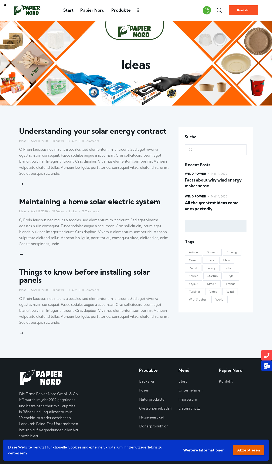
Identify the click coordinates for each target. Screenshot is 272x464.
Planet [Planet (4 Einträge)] (193, 268)
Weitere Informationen (203, 450)
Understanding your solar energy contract (92, 131)
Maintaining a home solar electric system (90, 201)
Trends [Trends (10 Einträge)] (230, 283)
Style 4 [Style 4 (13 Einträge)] (212, 283)
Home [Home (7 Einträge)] (210, 260)
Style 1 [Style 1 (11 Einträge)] (231, 276)
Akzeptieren (248, 450)
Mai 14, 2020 (219, 173)
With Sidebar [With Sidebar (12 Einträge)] (197, 299)
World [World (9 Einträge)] (219, 299)
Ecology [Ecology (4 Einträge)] (232, 252)
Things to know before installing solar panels (84, 276)
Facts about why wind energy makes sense (213, 183)
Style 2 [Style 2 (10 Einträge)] (193, 283)
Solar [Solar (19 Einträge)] (228, 268)
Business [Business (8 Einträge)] (212, 252)
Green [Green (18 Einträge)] (193, 260)
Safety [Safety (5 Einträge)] (211, 268)
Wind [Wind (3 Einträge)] (230, 291)
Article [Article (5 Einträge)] (193, 252)
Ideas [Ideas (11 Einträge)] (226, 260)
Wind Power (195, 173)
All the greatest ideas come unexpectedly (212, 205)
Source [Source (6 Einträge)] (193, 276)
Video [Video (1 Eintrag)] (213, 291)
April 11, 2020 (39, 141)
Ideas (22, 141)
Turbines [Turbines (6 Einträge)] (194, 291)
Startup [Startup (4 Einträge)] (212, 276)
